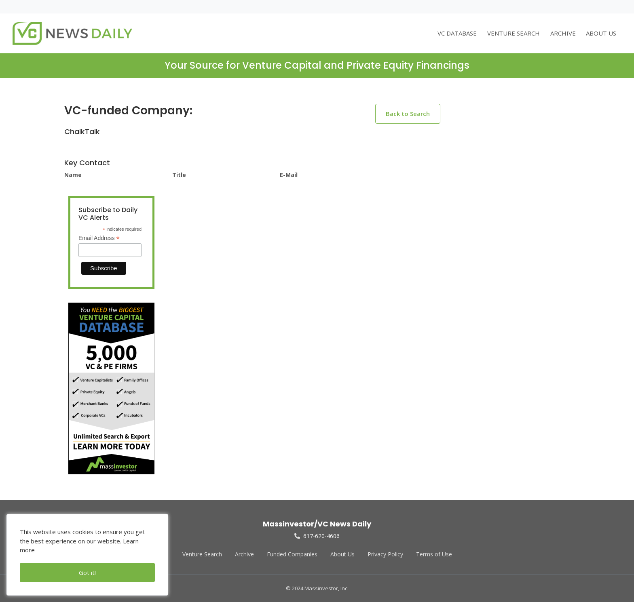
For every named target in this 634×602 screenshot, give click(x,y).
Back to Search (408, 113)
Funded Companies (292, 554)
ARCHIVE (563, 33)
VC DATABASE (457, 33)
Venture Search (202, 554)
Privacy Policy (385, 554)
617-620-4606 (317, 536)
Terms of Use (434, 554)
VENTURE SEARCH (513, 33)
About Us (342, 554)
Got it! (87, 572)
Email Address (99, 238)
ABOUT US (601, 33)
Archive (244, 554)
